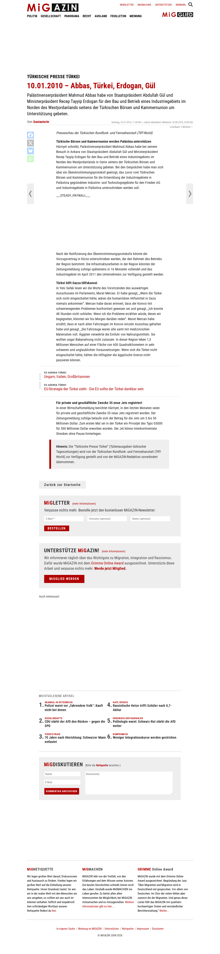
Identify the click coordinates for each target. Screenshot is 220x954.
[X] (30, 143)
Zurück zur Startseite (62, 485)
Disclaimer (158, 928)
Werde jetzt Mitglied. (110, 568)
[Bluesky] (30, 150)
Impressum (143, 928)
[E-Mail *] (64, 518)
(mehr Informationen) (84, 503)
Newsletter (127, 4)
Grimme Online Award (107, 563)
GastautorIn (41, 122)
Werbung (181, 4)
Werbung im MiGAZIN (90, 928)
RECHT (87, 16)
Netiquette (102, 765)
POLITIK (32, 16)
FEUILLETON (118, 16)
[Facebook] (30, 135)
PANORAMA (71, 16)
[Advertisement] (110, 46)
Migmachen (144, 4)
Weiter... (164, 910)
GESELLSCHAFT (51, 16)
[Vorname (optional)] (107, 518)
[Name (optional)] (150, 518)
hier (54, 910)
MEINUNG (136, 16)
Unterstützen (163, 4)
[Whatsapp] (30, 158)
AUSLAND (101, 16)
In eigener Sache (65, 928)
